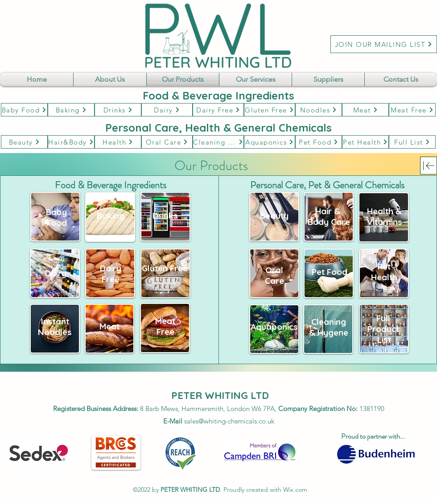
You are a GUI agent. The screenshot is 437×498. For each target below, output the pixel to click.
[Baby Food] (24, 109)
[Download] (428, 165)
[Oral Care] (167, 142)
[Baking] (71, 109)
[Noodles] (318, 109)
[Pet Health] (365, 142)
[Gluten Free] (269, 109)
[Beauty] (24, 142)
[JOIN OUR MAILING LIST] (383, 44)
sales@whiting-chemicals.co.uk (229, 421)
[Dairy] (167, 109)
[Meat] (365, 109)
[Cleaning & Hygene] (218, 142)
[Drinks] (118, 109)
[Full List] (412, 142)
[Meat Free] (412, 109)
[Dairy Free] (218, 109)
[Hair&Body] (71, 142)
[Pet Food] (318, 142)
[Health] (118, 142)
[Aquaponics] (269, 142)
